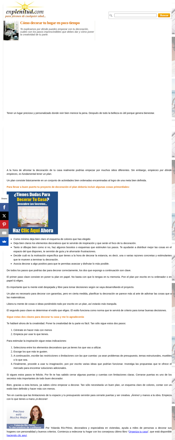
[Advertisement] (95, 42)
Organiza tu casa (138, 431)
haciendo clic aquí (17, 435)
